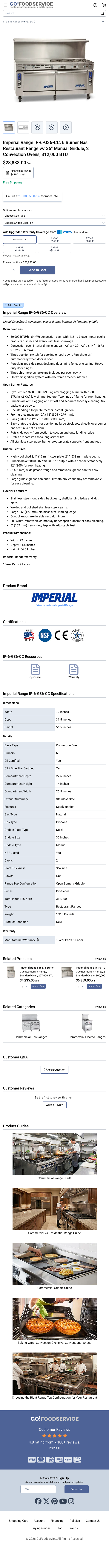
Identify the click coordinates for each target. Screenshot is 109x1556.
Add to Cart (37, 270)
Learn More (81, 232)
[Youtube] (63, 1501)
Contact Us (93, 1520)
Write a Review (54, 1104)
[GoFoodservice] (33, 5)
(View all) (100, 958)
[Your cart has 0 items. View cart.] (104, 5)
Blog (59, 1528)
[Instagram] (71, 1501)
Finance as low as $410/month (18, 172)
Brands (73, 1528)
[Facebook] (38, 1501)
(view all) (54, 1447)
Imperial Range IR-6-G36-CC (19, 21)
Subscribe (76, 1489)
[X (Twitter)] (46, 1501)
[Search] (51, 13)
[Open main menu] (5, 5)
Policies (75, 1520)
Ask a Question (13, 305)
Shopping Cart (18, 1520)
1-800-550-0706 (29, 196)
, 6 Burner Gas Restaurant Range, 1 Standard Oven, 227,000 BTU (37, 971)
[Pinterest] (54, 1501)
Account (39, 1520)
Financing (57, 1520)
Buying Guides (40, 1528)
